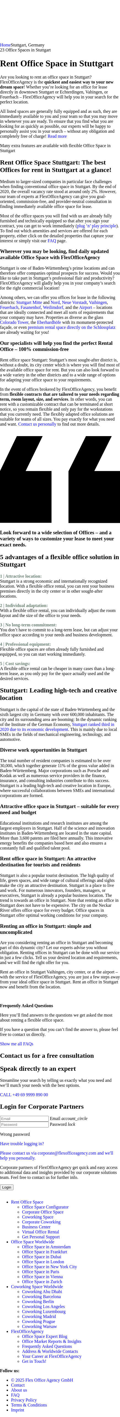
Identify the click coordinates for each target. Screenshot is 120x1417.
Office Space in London (43, 1261)
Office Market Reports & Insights (51, 1341)
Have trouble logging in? (60, 1151)
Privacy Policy (24, 1400)
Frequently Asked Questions (47, 1346)
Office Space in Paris (40, 1271)
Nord (55, 302)
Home (5, 45)
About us (19, 1390)
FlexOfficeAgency (27, 1331)
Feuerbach (9, 307)
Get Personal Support (41, 1236)
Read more (57, 136)
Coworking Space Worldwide (37, 1286)
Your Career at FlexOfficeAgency (51, 1356)
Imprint (17, 1410)
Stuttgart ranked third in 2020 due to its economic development (57, 727)
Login (6, 1187)
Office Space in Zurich (42, 1281)
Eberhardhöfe (49, 322)
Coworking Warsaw (39, 1326)
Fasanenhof (31, 307)
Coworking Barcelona (41, 1296)
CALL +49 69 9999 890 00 (24, 1094)
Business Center (36, 1227)
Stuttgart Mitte (29, 302)
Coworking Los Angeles (43, 1306)
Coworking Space (37, 1217)
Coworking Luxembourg (44, 1311)
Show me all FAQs (16, 1043)
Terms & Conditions (29, 1405)
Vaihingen (98, 302)
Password (58, 1124)
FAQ (52, 240)
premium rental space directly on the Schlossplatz (71, 327)
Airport (85, 307)
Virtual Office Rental (40, 1232)
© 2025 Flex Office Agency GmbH (42, 1380)
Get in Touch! (34, 1361)
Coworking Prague (38, 1321)
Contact (18, 1385)
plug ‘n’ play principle (96, 225)
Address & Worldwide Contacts (50, 1351)
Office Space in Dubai (41, 1256)
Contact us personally (37, 424)
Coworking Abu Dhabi (42, 1291)
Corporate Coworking (41, 1222)
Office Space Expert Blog (44, 1336)
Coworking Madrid (39, 1316)
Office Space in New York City (49, 1266)
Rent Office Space (27, 1202)
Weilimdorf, (53, 307)
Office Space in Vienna (42, 1276)
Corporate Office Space (43, 1212)
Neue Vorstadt (74, 302)
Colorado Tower (14, 322)
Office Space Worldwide (32, 1241)
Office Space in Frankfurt (44, 1251)
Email (55, 1118)
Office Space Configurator (45, 1207)
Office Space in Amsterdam (46, 1246)
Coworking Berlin (38, 1301)
